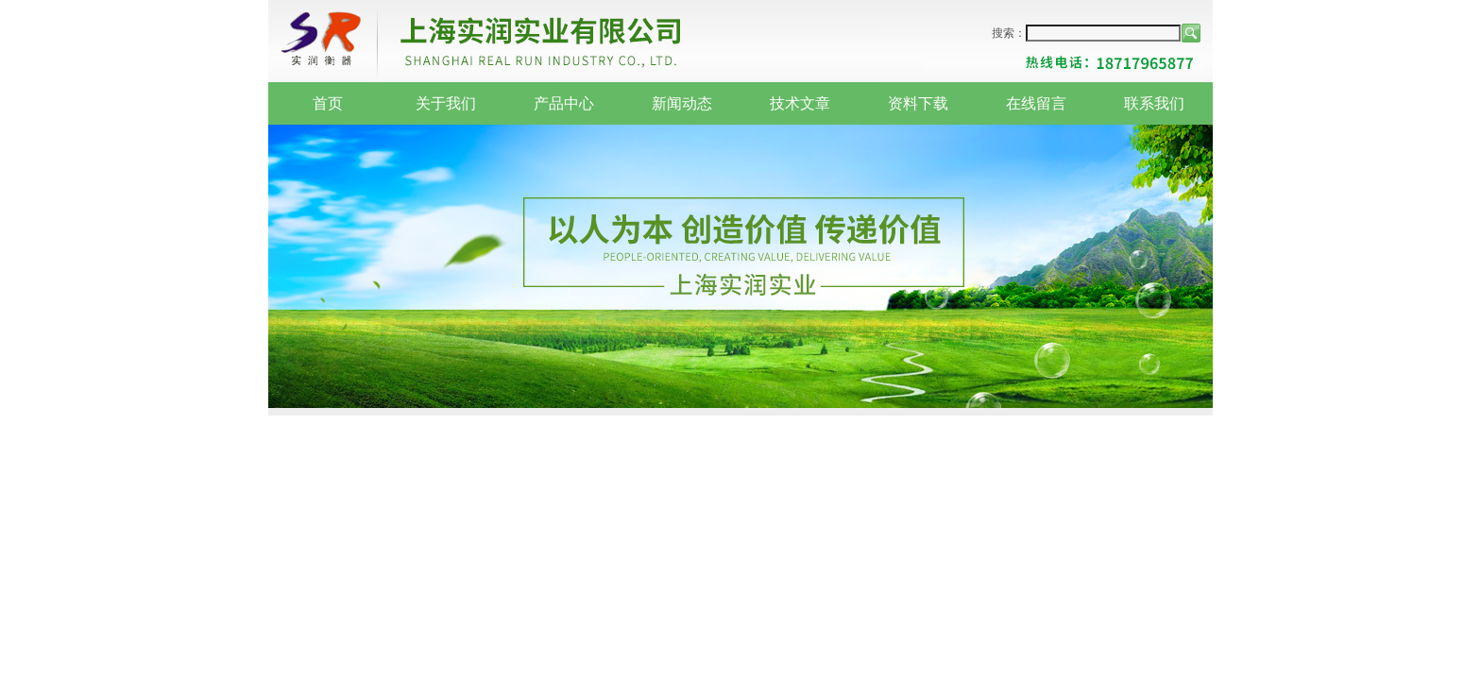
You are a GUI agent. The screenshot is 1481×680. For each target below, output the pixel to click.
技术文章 (800, 103)
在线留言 (1036, 103)
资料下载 (918, 103)
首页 (328, 103)
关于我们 (446, 103)
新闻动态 (682, 103)
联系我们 (1154, 103)
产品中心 (564, 103)
